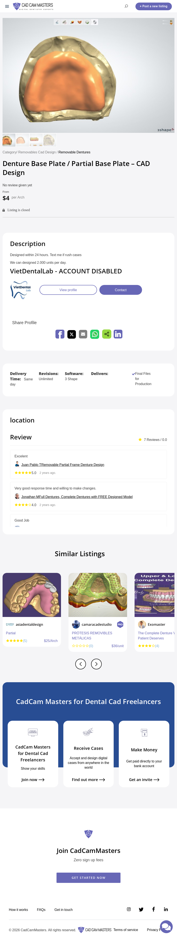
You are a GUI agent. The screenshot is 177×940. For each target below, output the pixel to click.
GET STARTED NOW (89, 878)
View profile (68, 290)
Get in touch (63, 909)
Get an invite (144, 779)
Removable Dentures (74, 152)
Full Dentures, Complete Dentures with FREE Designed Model (86, 496)
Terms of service (125, 929)
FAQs (41, 909)
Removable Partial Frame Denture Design (72, 464)
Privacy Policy (157, 929)
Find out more (88, 779)
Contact (120, 290)
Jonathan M (30, 496)
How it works (18, 909)
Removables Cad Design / (38, 152)
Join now (33, 779)
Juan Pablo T (31, 464)
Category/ (10, 152)
